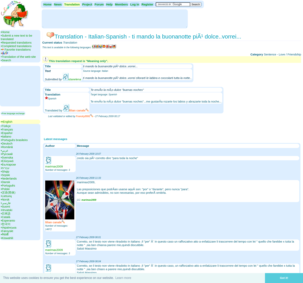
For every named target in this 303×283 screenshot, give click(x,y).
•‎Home (5, 32)
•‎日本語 (5, 213)
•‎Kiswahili (7, 238)
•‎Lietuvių (6, 196)
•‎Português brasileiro (14, 140)
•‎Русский (7, 154)
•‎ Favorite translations (16, 49)
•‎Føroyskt (7, 231)
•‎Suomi (5, 206)
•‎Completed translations (16, 46)
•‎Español (6, 133)
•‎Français (7, 129)
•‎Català (5, 217)
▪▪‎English (6, 121)
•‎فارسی (5, 203)
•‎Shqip (5, 171)
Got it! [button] (284, 277)
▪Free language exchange (13, 113)
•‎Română (7, 147)
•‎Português (8, 185)
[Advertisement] (114, 18)
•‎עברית (5, 168)
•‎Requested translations (16, 42)
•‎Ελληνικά (7, 161)
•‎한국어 (5, 224)
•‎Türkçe (6, 126)
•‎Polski (5, 189)
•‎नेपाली (5, 234)
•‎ (4, 53)
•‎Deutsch (6, 143)
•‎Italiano (6, 136)
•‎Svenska (7, 157)
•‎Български (8, 164)
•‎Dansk (5, 182)
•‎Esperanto (8, 220)
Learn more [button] (123, 277)
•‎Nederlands (9, 178)
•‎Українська (8, 227)
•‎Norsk (5, 199)
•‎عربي (4, 150)
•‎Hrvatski (6, 210)
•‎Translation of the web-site (18, 56)
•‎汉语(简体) (8, 192)
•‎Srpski (5, 175)
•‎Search (6, 60)
